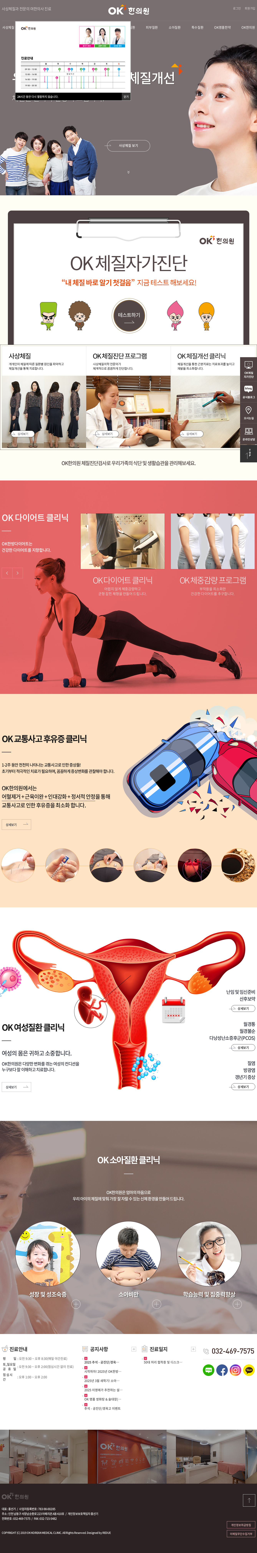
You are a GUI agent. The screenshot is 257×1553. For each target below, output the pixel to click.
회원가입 (250, 8)
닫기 (126, 96)
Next (17, 573)
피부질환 (152, 27)
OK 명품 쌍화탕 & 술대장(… (102, 1399)
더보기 (134, 1349)
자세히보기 (75, 1304)
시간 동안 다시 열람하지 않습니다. (37, 96)
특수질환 (198, 27)
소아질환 (175, 27)
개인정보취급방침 (241, 1525)
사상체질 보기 (128, 145)
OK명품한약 (222, 27)
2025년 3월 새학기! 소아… (101, 1380)
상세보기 (22, 434)
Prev (7, 573)
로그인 (237, 8)
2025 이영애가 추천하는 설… (103, 1390)
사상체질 (8, 27)
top (249, 1500)
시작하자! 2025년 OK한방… (102, 1371)
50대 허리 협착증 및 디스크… (163, 1362)
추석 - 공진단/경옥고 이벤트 (102, 1408)
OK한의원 (128, 9)
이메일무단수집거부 (241, 1534)
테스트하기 (128, 315)
